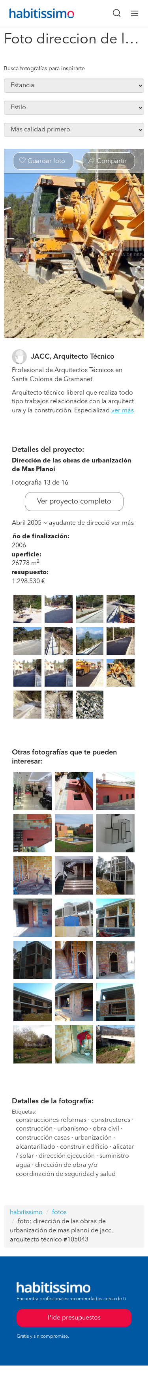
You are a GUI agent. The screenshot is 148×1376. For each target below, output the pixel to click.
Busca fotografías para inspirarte (44, 68)
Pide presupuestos (74, 1318)
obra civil (106, 1129)
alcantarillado (35, 1147)
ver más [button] (122, 411)
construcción (34, 1129)
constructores (110, 1120)
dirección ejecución (67, 1156)
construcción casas (43, 1138)
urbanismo (72, 1129)
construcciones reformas (51, 1120)
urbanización (94, 1138)
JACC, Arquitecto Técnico (72, 356)
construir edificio (84, 1147)
